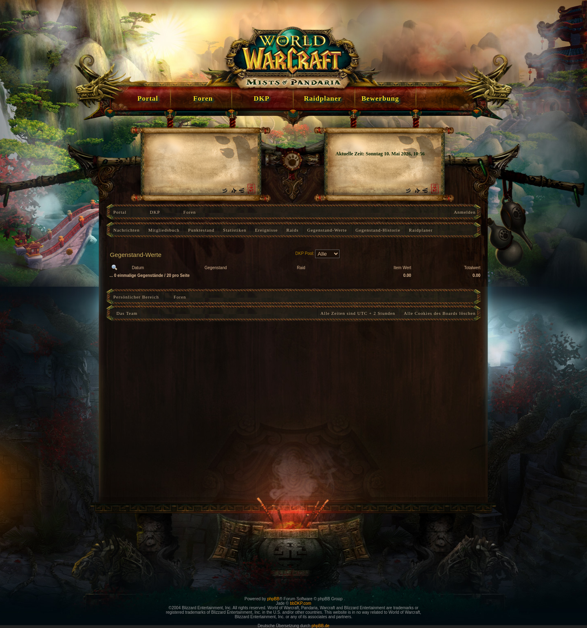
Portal (119, 212)
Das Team (125, 313)
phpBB (273, 599)
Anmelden (465, 212)
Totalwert (472, 267)
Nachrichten (126, 230)
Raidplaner (421, 230)
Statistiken (234, 230)
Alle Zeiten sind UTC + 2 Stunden (357, 313)
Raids (292, 230)
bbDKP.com (300, 603)
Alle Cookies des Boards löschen (440, 313)
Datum (138, 267)
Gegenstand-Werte (327, 230)
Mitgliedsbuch (164, 230)
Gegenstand (216, 267)
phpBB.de (320, 626)
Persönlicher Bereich (136, 296)
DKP (155, 212)
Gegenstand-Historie (377, 230)
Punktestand (201, 230)
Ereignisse (266, 230)
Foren (189, 212)
